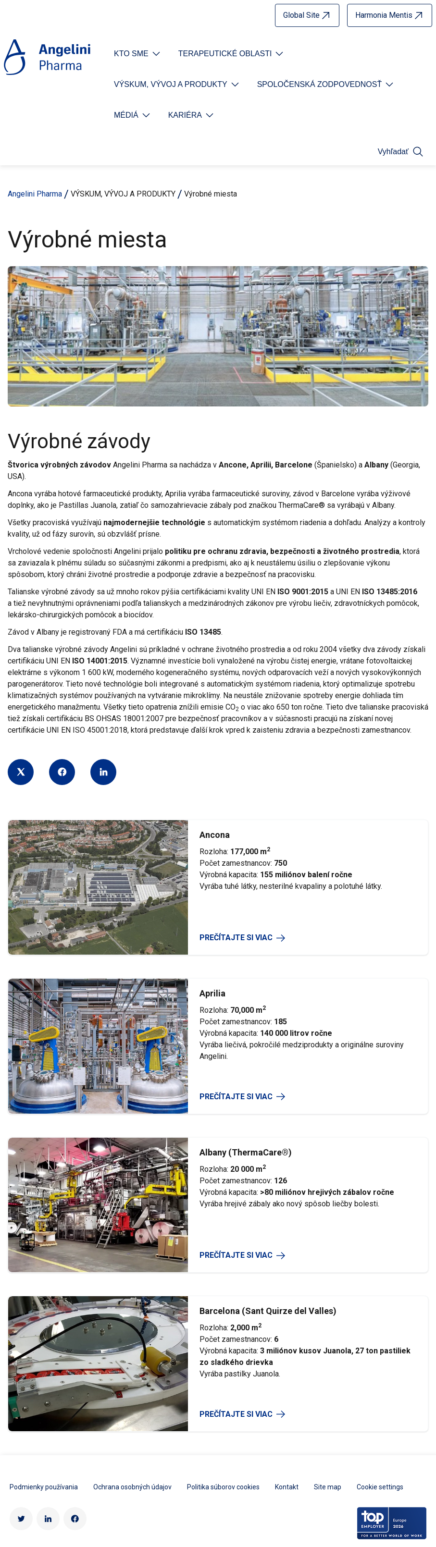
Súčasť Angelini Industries (153, 1452)
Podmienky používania (44, 1347)
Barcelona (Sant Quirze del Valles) (267, 1171)
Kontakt (287, 1347)
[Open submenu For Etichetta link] (138, 53)
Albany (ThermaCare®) (245, 1012)
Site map (327, 1347)
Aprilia (212, 853)
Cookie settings (380, 1347)
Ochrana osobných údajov (132, 1347)
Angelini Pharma (35, 193)
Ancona (214, 694)
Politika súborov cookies (223, 1347)
